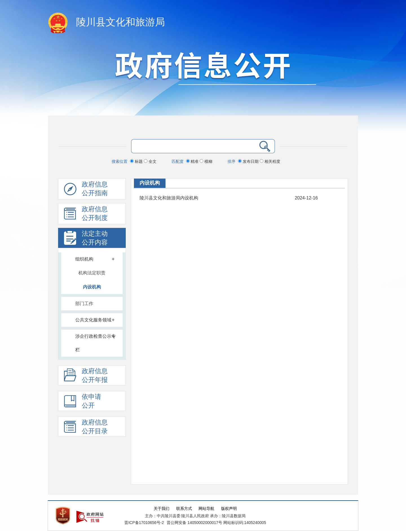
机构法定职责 (91, 272)
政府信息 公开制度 (86, 215)
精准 (193, 161)
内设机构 (92, 287)
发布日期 (249, 161)
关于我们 (161, 508)
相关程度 (270, 161)
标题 (137, 161)
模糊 (206, 161)
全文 (150, 161)
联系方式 (184, 508)
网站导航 (206, 508)
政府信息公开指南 (86, 190)
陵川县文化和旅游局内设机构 (169, 197)
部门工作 (84, 303)
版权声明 (229, 508)
